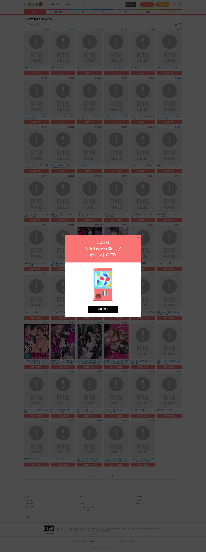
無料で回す (103, 309)
